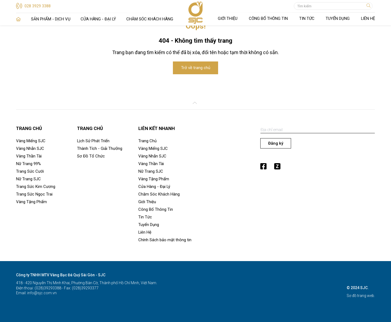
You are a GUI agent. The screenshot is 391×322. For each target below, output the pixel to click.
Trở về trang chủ (195, 67)
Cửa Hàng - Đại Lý (98, 19)
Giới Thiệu (227, 18)
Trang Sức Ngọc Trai (34, 194)
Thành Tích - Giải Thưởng (99, 148)
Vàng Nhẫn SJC (30, 148)
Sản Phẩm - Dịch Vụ (51, 19)
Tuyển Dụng (338, 18)
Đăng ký (275, 143)
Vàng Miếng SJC (30, 140)
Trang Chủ (18, 19)
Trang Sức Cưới (30, 171)
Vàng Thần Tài (29, 156)
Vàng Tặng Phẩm (31, 201)
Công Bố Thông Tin (268, 18)
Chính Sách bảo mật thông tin (164, 239)
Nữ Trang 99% (28, 163)
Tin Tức (306, 18)
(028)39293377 (85, 288)
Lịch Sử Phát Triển (93, 140)
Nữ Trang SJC (28, 179)
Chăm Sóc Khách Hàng (149, 19)
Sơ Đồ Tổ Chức (91, 156)
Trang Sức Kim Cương (35, 186)
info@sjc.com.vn (41, 293)
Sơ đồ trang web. (361, 295)
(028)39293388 (47, 288)
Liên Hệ (368, 18)
